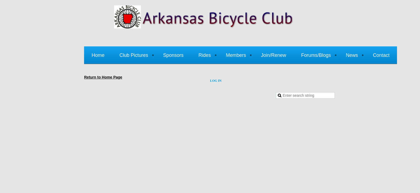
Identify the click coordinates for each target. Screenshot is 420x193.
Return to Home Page (103, 77)
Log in (216, 81)
